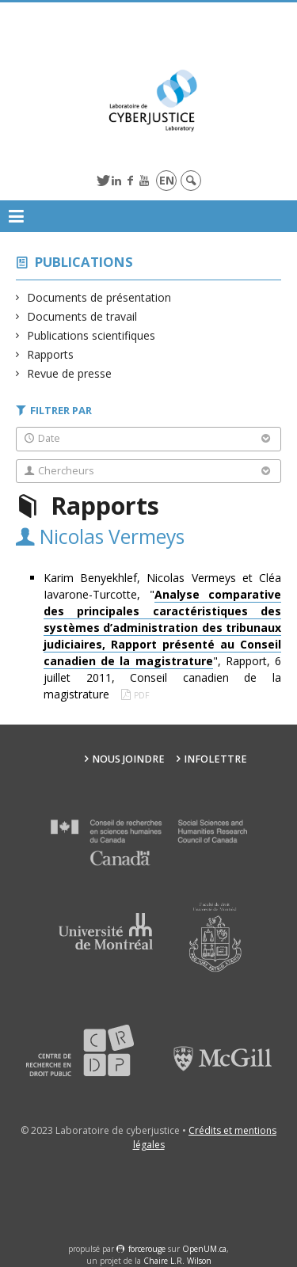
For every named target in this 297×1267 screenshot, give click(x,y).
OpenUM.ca (204, 1248)
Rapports (51, 354)
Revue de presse (70, 373)
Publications (84, 262)
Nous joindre (128, 759)
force (147, 1248)
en (166, 180)
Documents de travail (82, 316)
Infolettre (215, 759)
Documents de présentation (99, 297)
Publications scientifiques (91, 335)
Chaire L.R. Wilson (177, 1260)
